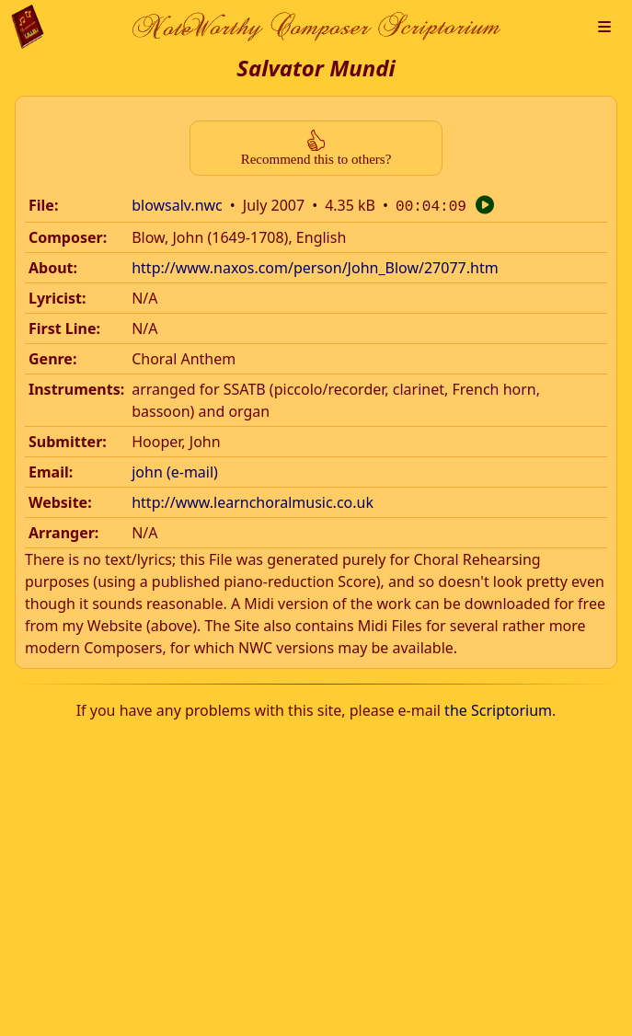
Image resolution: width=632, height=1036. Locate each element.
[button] (604, 26)
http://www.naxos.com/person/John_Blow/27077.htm (315, 266)
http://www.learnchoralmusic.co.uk (252, 500)
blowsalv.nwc (177, 205)
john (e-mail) (175, 470)
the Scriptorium (498, 708)
